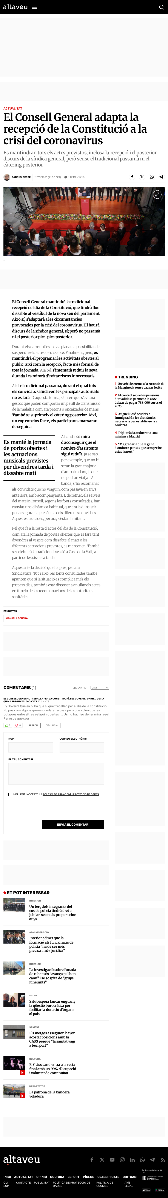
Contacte (23, 1182)
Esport (74, 1177)
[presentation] (41, 811)
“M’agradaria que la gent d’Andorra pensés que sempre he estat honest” (138, 447)
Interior (35, 900)
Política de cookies (104, 1184)
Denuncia (52, 725)
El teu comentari (20, 759)
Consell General (17, 618)
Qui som (6, 1184)
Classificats (108, 1177)
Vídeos (88, 1177)
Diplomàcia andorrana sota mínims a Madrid (136, 434)
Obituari (130, 1177)
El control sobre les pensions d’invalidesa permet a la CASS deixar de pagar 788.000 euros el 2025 (138, 400)
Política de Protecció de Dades (71, 1184)
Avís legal (129, 1184)
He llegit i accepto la (53, 794)
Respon (33, 725)
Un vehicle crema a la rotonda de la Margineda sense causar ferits (139, 385)
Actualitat (12, 108)
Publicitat (42, 1182)
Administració (39, 932)
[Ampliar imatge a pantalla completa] (157, 194)
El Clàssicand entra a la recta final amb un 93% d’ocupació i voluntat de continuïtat (52, 1069)
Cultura (35, 1059)
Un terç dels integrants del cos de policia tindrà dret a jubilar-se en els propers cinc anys (52, 913)
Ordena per (80, 688)
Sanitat (34, 1027)
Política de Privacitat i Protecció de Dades (71, 794)
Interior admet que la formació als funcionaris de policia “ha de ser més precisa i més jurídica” (51, 944)
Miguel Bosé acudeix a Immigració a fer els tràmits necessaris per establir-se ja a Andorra (136, 419)
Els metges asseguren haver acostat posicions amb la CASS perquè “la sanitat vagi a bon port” (52, 1039)
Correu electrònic (73, 738)
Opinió (41, 1177)
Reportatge (37, 1086)
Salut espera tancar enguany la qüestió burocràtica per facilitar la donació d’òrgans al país (52, 1007)
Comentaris (76, 177)
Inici (7, 1177)
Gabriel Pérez (21, 177)
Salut (33, 995)
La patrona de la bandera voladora (49, 1094)
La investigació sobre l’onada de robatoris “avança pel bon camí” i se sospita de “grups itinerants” (52, 976)
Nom (11, 738)
